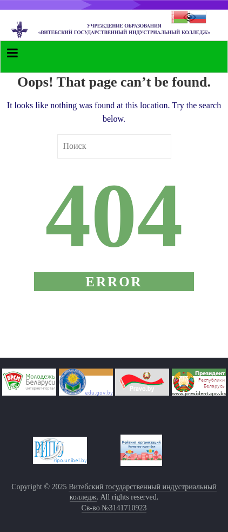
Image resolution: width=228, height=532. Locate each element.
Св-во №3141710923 (114, 508)
